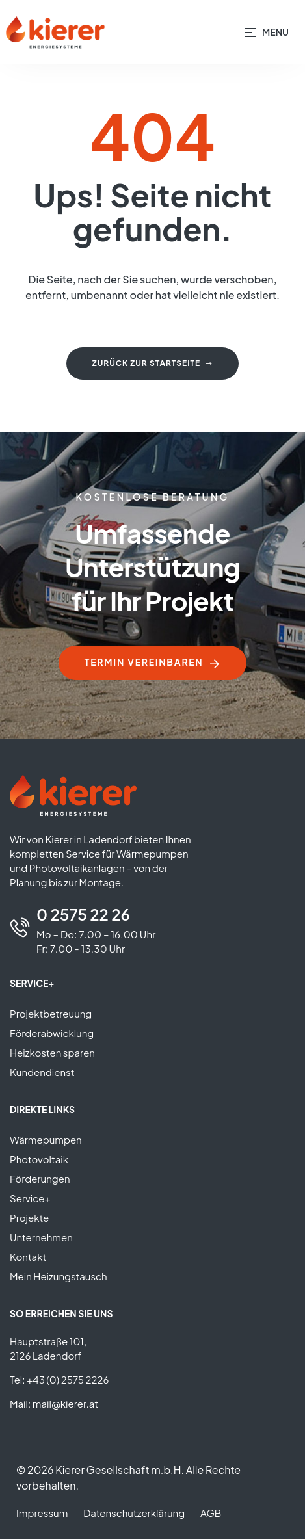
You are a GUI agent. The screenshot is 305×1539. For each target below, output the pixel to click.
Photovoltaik (39, 1159)
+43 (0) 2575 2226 (68, 1379)
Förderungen (40, 1178)
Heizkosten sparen (52, 1052)
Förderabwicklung (52, 1033)
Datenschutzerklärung (134, 1512)
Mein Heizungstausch (58, 1276)
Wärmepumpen (46, 1139)
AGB (210, 1512)
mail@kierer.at (65, 1403)
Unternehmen (41, 1237)
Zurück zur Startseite (152, 363)
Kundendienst (42, 1072)
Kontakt (28, 1256)
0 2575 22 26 (83, 914)
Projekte (29, 1217)
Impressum (42, 1512)
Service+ (30, 1198)
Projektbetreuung (51, 1013)
